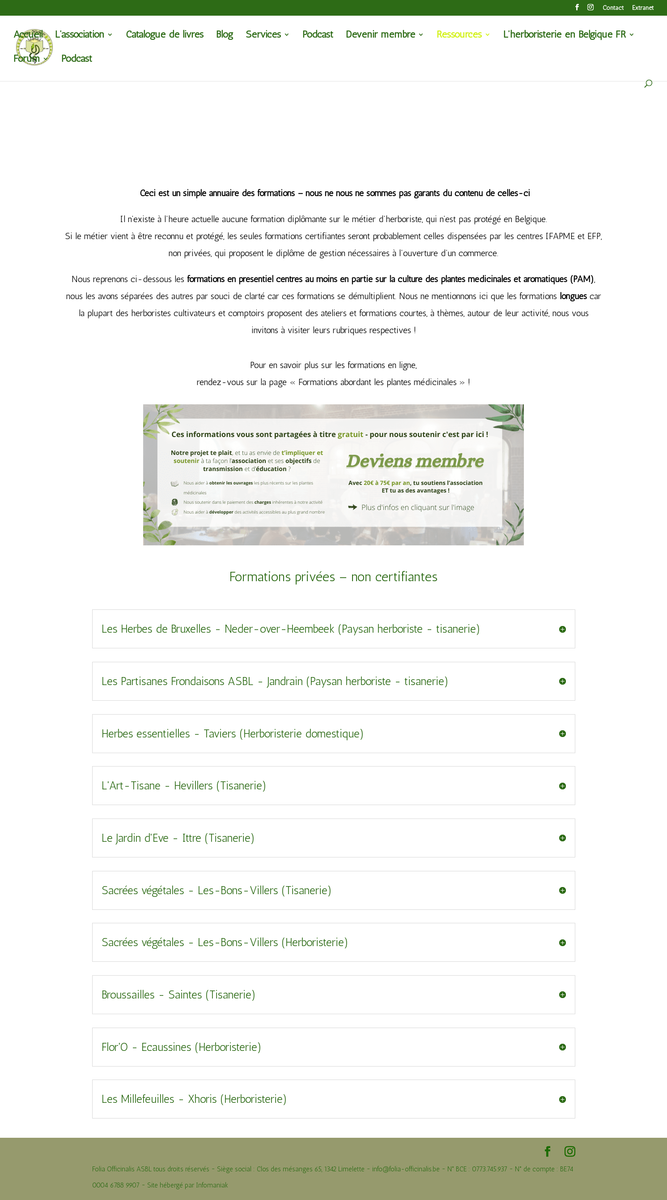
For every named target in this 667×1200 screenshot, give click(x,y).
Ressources (459, 35)
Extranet (643, 8)
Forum (26, 60)
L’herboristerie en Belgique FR (564, 35)
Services (263, 35)
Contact (613, 8)
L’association (79, 35)
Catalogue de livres (165, 35)
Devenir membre (380, 35)
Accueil (27, 35)
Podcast (317, 35)
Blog (224, 35)
